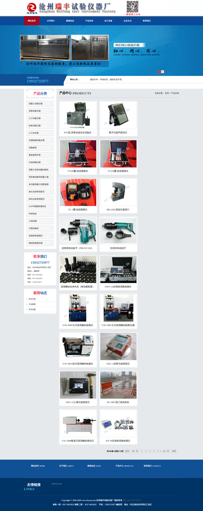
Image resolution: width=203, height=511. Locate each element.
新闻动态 (70, 21)
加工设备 (108, 21)
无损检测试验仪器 (37, 140)
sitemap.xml (56, 484)
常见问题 (32, 309)
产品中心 (125, 466)
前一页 (135, 451)
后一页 (166, 451)
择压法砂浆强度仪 (37, 199)
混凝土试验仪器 (36, 104)
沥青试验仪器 (35, 111)
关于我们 (66, 466)
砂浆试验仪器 (35, 126)
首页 (167, 93)
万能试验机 (34, 228)
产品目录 (89, 21)
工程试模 (33, 221)
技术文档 (32, 299)
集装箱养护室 (35, 155)
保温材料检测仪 (36, 236)
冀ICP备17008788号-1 (132, 500)
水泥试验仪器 (35, 162)
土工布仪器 (34, 133)
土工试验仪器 (35, 118)
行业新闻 (32, 304)
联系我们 (147, 21)
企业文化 (128, 21)
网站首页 (32, 21)
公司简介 (51, 21)
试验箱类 (33, 148)
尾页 (174, 451)
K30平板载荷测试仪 (37, 206)
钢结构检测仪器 (36, 243)
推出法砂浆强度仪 (37, 192)
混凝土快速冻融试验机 (38, 170)
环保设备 (33, 214)
